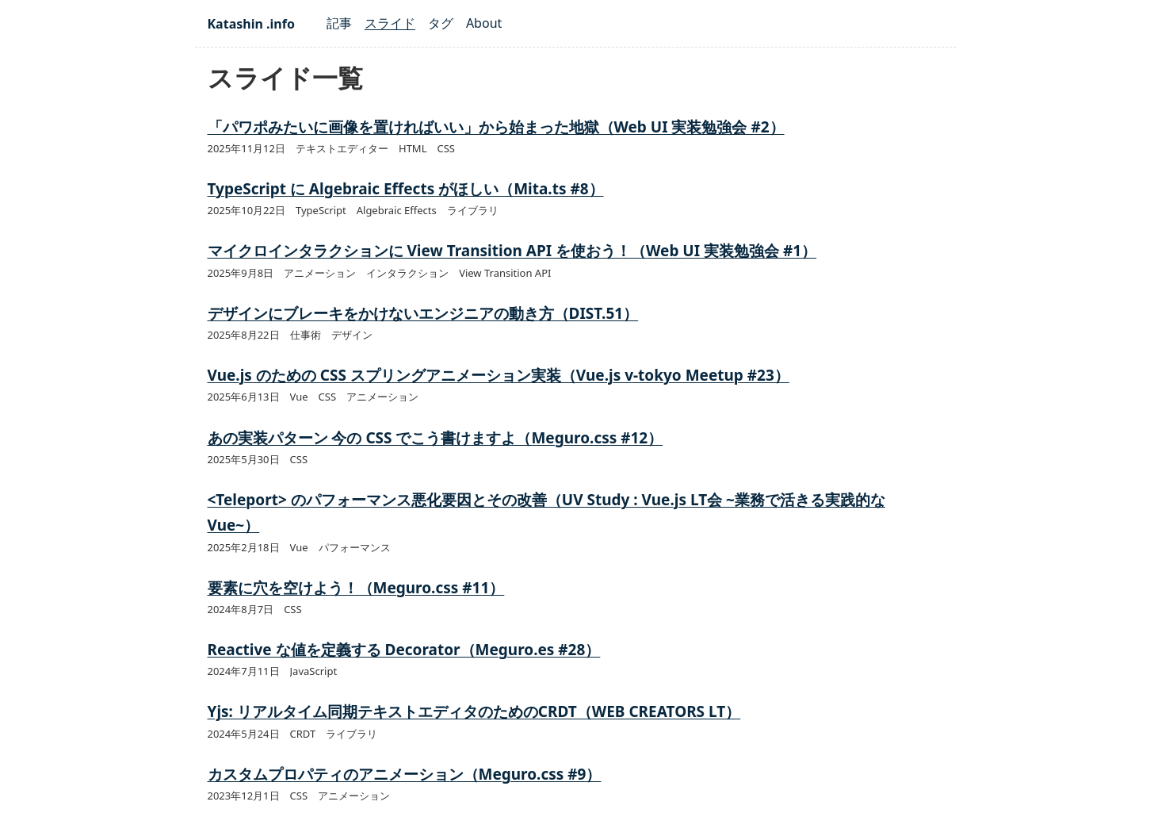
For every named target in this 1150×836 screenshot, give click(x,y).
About (484, 23)
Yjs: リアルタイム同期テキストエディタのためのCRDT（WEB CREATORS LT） (474, 711)
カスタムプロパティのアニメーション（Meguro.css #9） (405, 774)
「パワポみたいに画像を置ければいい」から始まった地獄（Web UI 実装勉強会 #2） (496, 127)
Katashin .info (251, 24)
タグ (440, 23)
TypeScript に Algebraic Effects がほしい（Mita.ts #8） (406, 188)
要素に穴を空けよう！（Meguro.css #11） (356, 587)
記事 (339, 23)
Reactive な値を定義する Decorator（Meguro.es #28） (404, 649)
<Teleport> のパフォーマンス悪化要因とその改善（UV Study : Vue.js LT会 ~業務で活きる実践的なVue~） (546, 512)
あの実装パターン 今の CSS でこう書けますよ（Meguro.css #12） (435, 438)
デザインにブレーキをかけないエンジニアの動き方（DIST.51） (423, 313)
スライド (390, 23)
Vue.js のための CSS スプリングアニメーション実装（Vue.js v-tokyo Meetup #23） (498, 375)
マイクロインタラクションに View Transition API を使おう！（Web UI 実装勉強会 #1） (512, 250)
